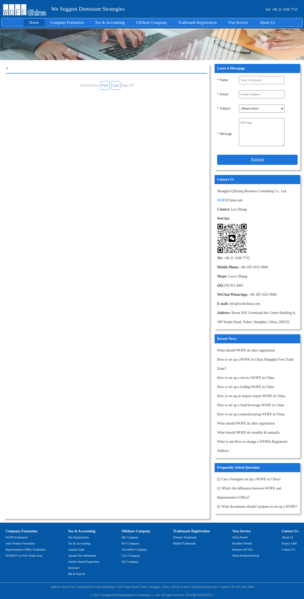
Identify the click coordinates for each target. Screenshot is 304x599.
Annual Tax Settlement (82, 555)
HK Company (130, 537)
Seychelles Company (134, 549)
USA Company (131, 555)
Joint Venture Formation (20, 543)
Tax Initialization (78, 537)
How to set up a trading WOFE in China (245, 387)
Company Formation (67, 22)
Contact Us (289, 531)
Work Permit (240, 537)
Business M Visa (242, 549)
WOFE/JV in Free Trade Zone (24, 555)
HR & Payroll (76, 574)
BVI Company (130, 543)
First (105, 85)
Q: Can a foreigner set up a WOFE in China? (249, 479)
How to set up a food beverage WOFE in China (250, 405)
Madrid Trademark (184, 543)
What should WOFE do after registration (246, 350)
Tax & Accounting (110, 22)
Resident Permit (242, 543)
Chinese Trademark (185, 537)
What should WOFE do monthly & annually (248, 432)
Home (34, 22)
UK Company (130, 561)
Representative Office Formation (26, 549)
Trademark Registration (197, 22)
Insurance (74, 568)
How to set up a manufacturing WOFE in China (251, 414)
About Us (267, 22)
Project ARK (289, 543)
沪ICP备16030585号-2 (199, 595)
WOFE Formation (17, 537)
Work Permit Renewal (245, 555)
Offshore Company (151, 22)
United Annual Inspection (83, 561)
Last (116, 85)
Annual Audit (76, 549)
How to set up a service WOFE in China (245, 378)
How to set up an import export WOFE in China (251, 396)
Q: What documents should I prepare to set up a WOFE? (257, 506)
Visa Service (238, 22)
